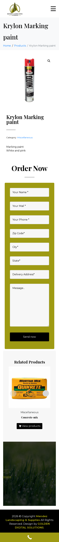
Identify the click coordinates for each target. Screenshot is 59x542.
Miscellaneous (25, 137)
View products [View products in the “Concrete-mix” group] (31, 426)
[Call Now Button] (29, 537)
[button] (49, 61)
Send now (29, 336)
